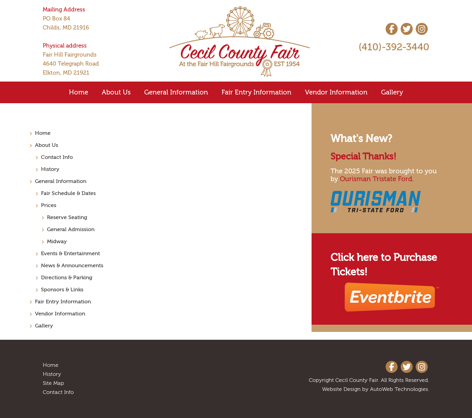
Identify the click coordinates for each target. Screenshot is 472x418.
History (50, 169)
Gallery (392, 92)
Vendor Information (336, 92)
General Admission (71, 229)
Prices (48, 205)
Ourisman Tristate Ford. (377, 179)
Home (78, 92)
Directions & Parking (66, 277)
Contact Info (57, 157)
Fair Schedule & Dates (68, 193)
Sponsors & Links (62, 289)
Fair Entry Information (256, 92)
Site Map (53, 383)
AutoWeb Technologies (399, 389)
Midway (57, 241)
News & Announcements (72, 265)
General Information (176, 92)
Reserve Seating (67, 217)
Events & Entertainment (70, 253)
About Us (116, 92)
